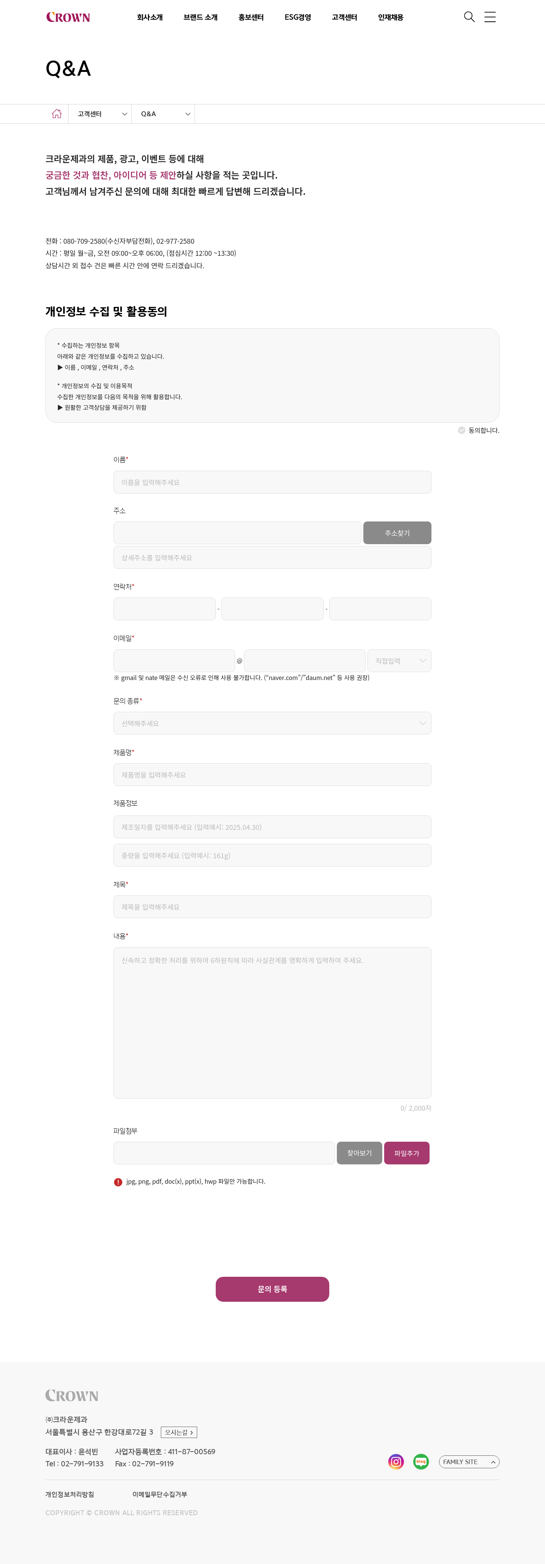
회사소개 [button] (150, 16)
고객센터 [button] (344, 16)
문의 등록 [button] (272, 1288)
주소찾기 (397, 533)
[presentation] (171, 1224)
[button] (71, 1395)
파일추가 (406, 1153)
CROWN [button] (68, 17)
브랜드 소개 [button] (201, 16)
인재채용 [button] (390, 16)
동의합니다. (484, 430)
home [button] (56, 113)
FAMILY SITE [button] (460, 1462)
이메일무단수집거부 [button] (160, 1494)
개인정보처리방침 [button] (70, 1494)
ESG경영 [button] (298, 16)
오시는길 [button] (176, 1432)
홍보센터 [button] (251, 16)
